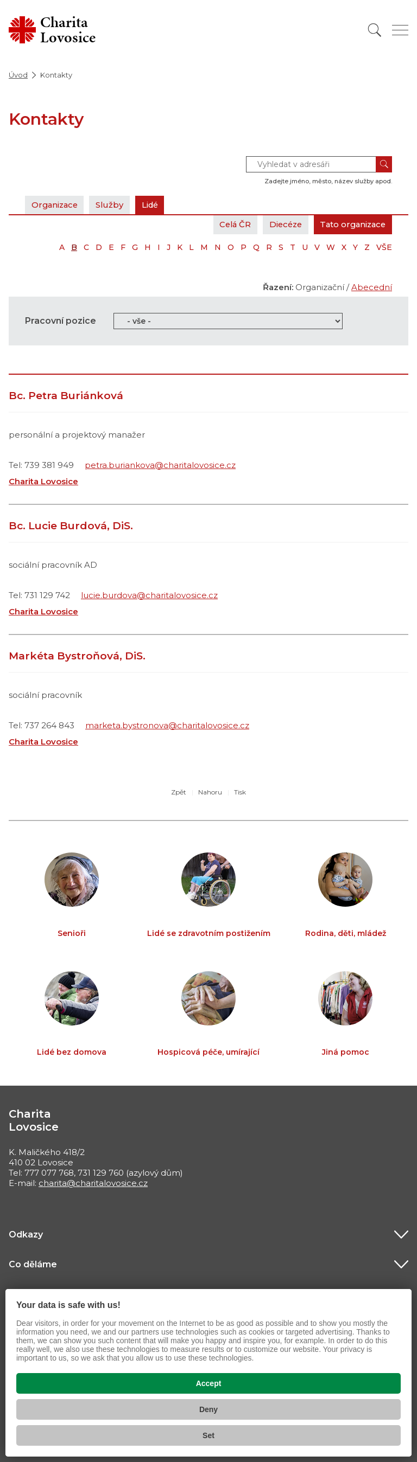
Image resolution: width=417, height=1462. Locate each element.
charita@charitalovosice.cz (93, 1183)
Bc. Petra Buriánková (66, 395)
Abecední (371, 287)
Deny (208, 1409)
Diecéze (280, 224)
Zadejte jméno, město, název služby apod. (328, 181)
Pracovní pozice (60, 321)
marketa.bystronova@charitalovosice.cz (167, 725)
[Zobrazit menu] (400, 30)
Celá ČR (228, 224)
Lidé (154, 205)
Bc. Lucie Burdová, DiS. (71, 526)
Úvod (18, 74)
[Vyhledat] (375, 30)
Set (208, 1435)
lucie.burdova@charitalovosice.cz (149, 595)
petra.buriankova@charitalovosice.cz (160, 465)
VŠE (384, 247)
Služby (113, 205)
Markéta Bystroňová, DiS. (77, 656)
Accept (209, 1383)
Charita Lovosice (43, 481)
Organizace (55, 205)
